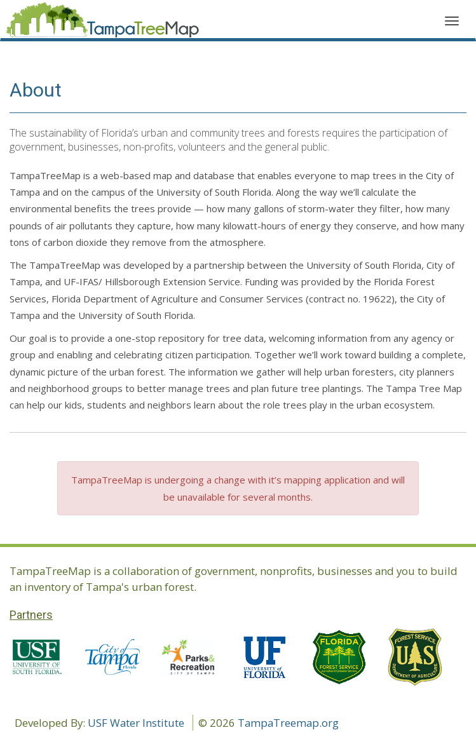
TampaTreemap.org (288, 722)
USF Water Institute (136, 722)
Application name (102, 22)
